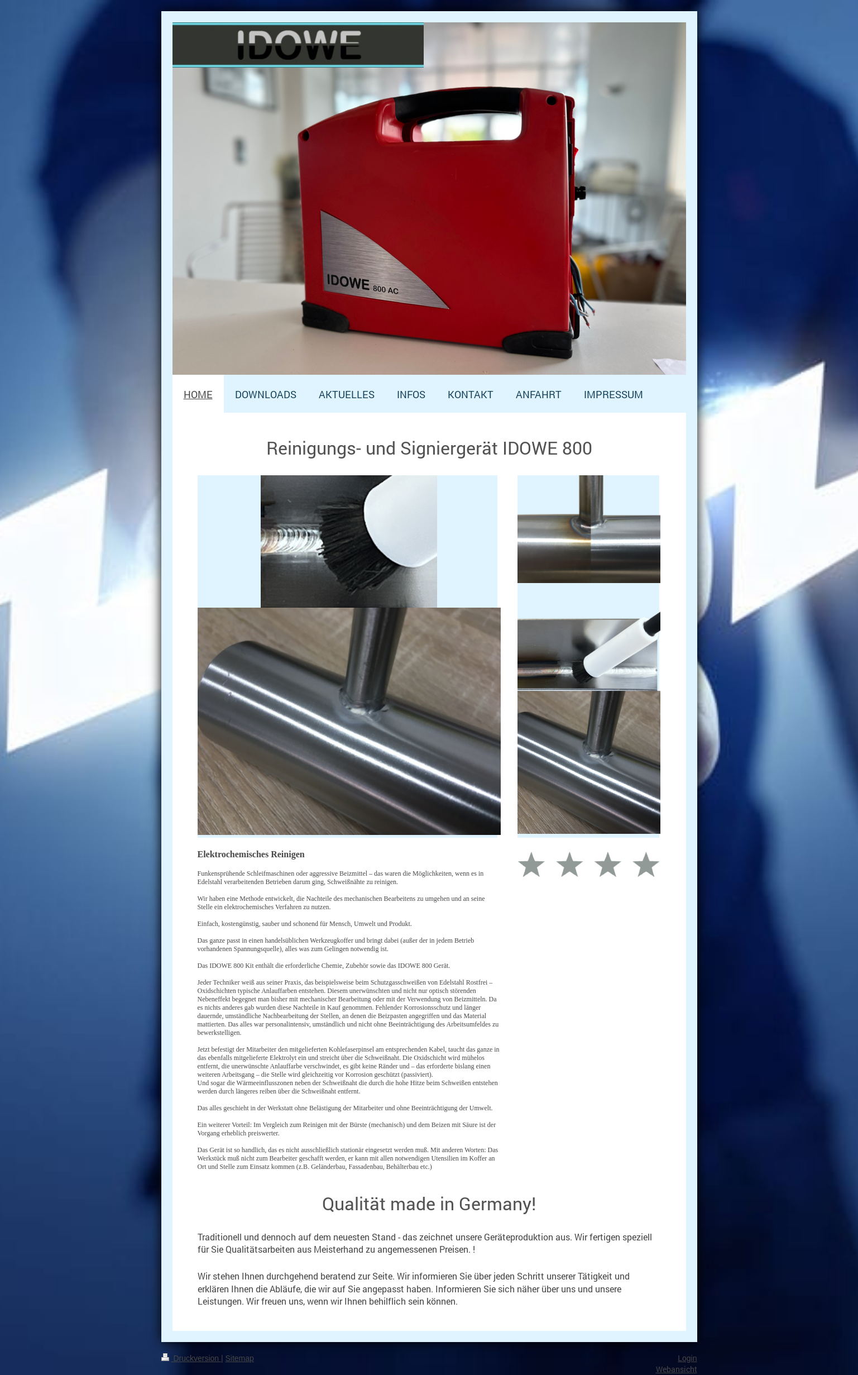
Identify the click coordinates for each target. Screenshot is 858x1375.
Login (687, 1358)
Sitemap (240, 1358)
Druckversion (191, 1358)
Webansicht (676, 1369)
